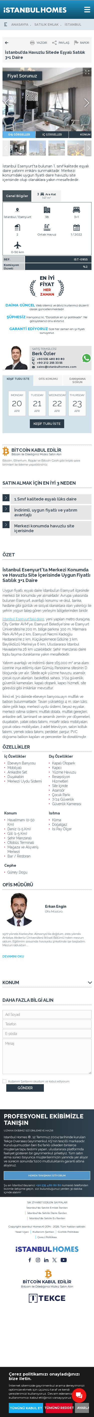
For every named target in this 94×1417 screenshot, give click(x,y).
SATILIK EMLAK (46, 24)
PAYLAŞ (64, 42)
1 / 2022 (76, 234)
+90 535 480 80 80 (50, 359)
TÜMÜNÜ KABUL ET (26, 1408)
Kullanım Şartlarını (20, 1081)
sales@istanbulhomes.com (56, 367)
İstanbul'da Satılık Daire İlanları (47, 1213)
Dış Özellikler (61, 756)
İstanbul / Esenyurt (17, 217)
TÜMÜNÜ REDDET (59, 1408)
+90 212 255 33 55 (49, 362)
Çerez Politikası (47, 1237)
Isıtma (54, 813)
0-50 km (17, 252)
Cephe (10, 865)
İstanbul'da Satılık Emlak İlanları (47, 1207)
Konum (10, 813)
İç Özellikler (15, 756)
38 (47, 217)
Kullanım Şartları (43, 1231)
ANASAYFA (19, 24)
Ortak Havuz (46, 234)
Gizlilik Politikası (68, 1231)
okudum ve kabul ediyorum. (36, 1081)
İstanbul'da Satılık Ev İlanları (47, 1218)
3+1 (76, 217)
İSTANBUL (73, 24)
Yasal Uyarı (22, 1231)
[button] (88, 148)
